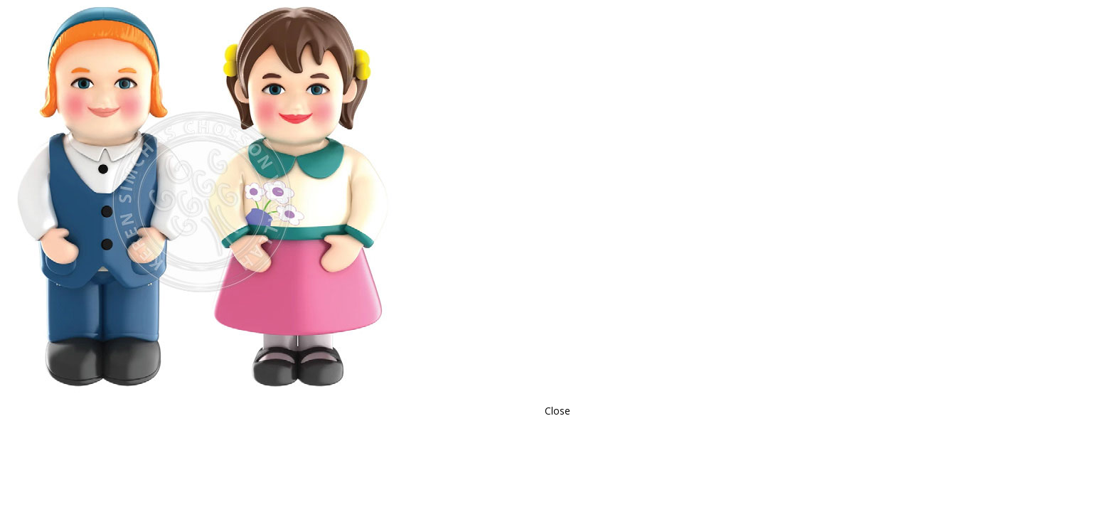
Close (557, 410)
